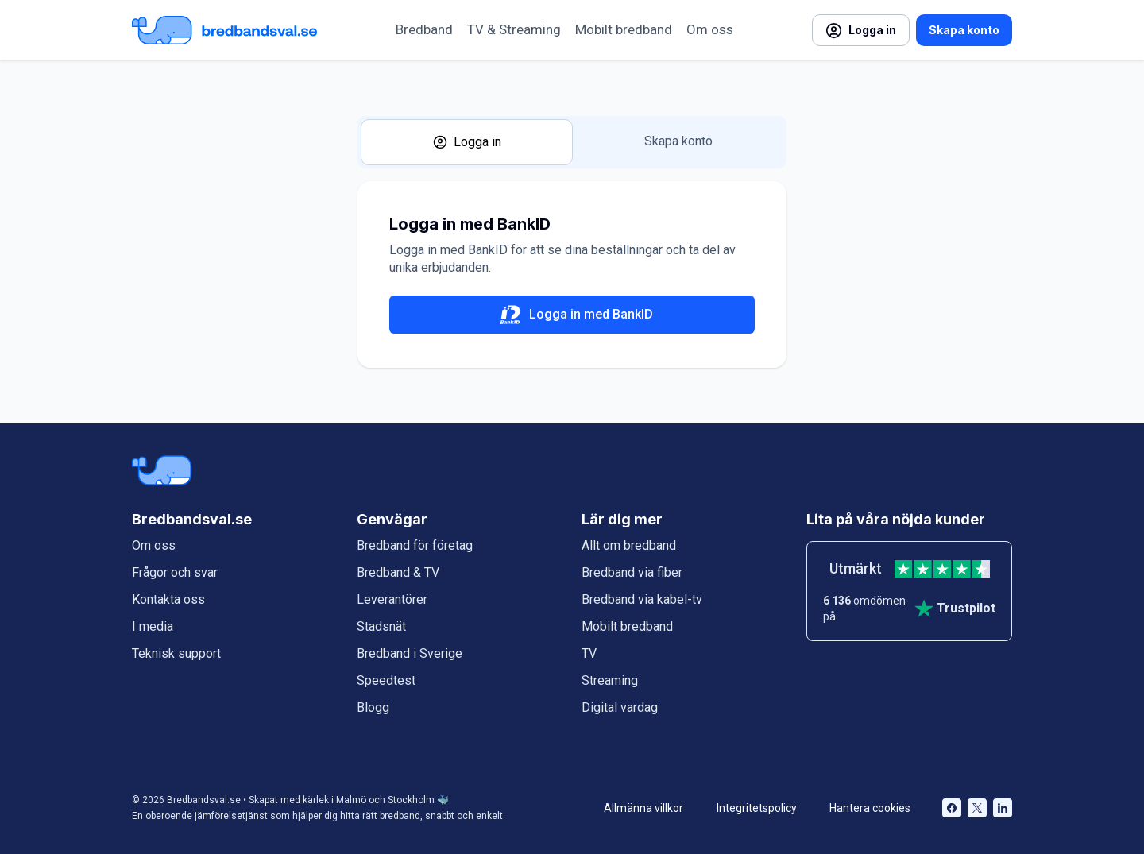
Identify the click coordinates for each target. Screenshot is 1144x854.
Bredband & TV (398, 572)
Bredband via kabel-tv (642, 599)
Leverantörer (392, 599)
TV (589, 653)
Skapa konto (964, 30)
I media (152, 626)
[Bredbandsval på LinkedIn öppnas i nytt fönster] (1002, 807)
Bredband (424, 29)
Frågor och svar (175, 572)
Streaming (610, 680)
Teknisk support (176, 653)
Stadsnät (381, 626)
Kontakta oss (168, 599)
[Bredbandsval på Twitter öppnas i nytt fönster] (977, 807)
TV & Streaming (514, 29)
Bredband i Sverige (409, 653)
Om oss (709, 29)
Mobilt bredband (623, 29)
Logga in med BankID (572, 314)
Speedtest (386, 680)
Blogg (373, 707)
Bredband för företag (415, 545)
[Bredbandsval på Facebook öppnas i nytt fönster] (951, 807)
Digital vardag (620, 707)
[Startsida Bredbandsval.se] (224, 30)
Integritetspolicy (757, 808)
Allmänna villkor (643, 808)
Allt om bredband (629, 545)
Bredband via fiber (632, 572)
